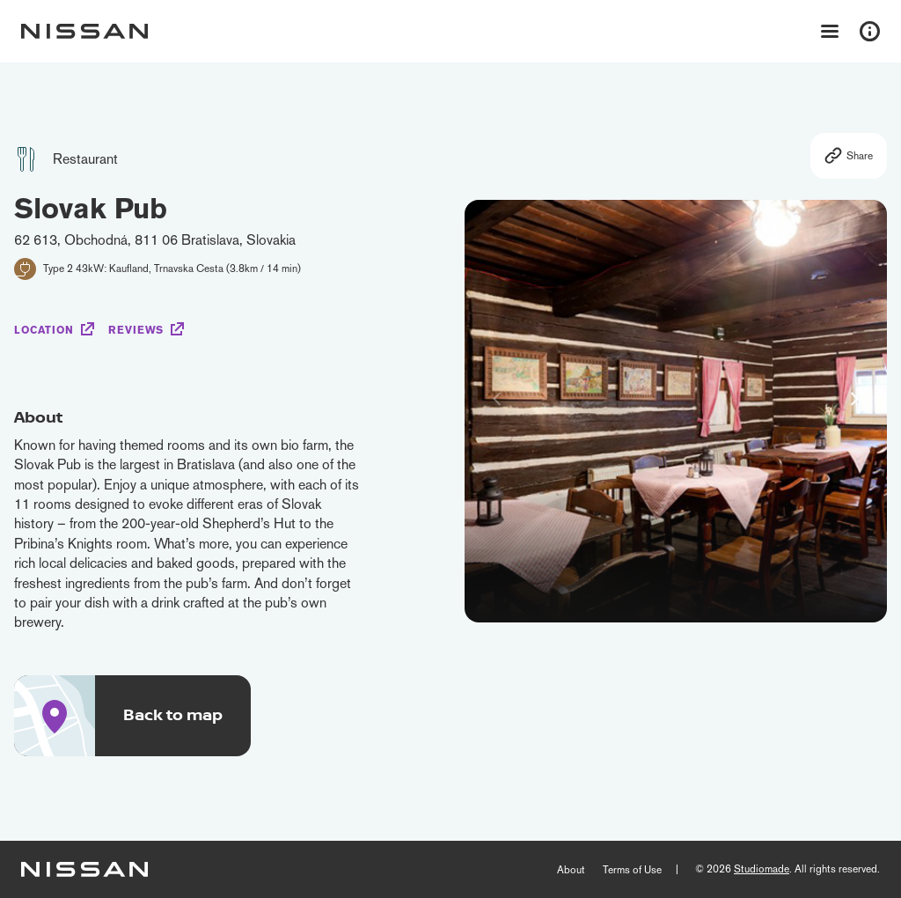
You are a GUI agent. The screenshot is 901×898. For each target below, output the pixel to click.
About (571, 870)
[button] (854, 399)
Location (44, 330)
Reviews (136, 330)
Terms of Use (632, 870)
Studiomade (761, 869)
